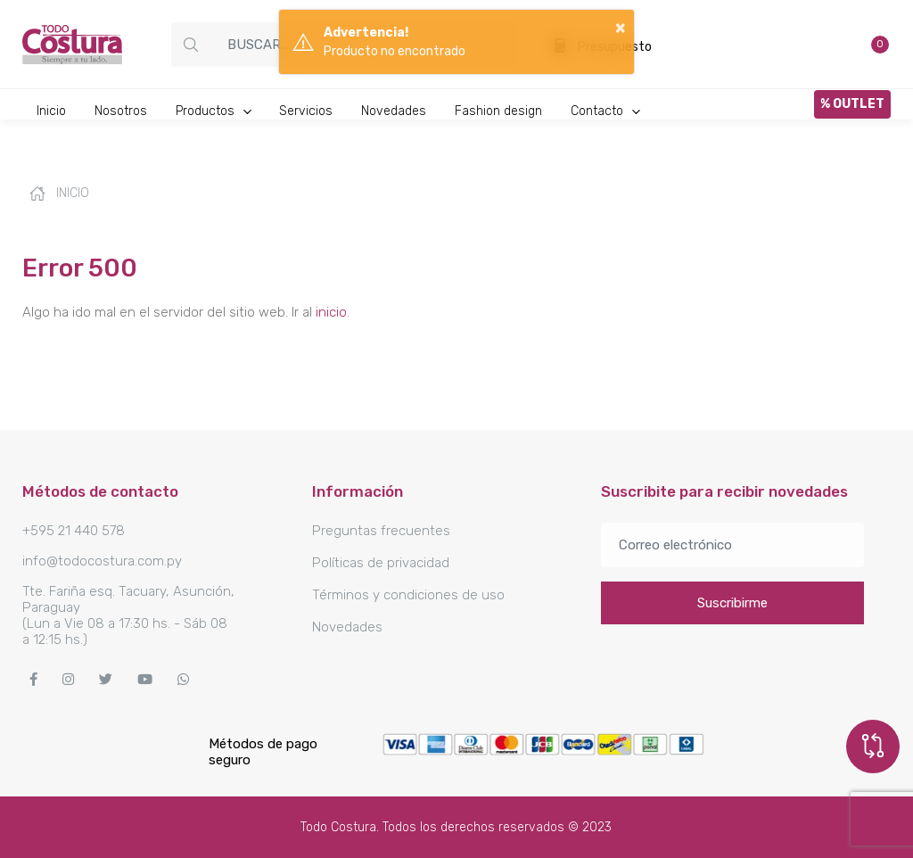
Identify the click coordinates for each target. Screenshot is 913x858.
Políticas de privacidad (380, 563)
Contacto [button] (606, 111)
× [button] (620, 27)
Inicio (51, 111)
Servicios (306, 111)
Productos (214, 111)
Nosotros (121, 111)
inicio (331, 312)
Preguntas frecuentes (381, 531)
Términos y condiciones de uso (408, 595)
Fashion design (498, 111)
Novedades (393, 111)
